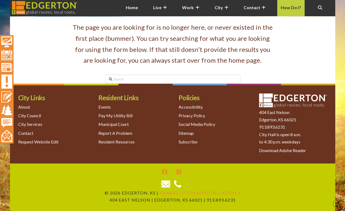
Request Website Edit (38, 141)
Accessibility (191, 106)
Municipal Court (113, 124)
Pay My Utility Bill (115, 115)
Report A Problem (115, 133)
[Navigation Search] (320, 10)
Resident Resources (116, 141)
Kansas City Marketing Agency (200, 192)
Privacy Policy (192, 115)
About (24, 106)
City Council (29, 115)
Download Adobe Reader (282, 150)
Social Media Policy (197, 124)
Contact (25, 133)
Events (104, 106)
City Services (30, 124)
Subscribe (188, 141)
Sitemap (186, 133)
